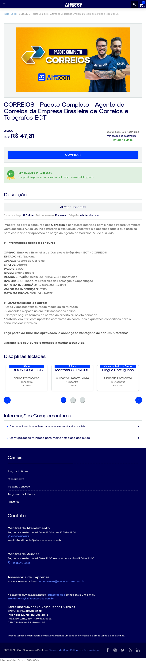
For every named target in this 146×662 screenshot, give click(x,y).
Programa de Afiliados (22, 494)
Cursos (14, 13)
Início (6, 13)
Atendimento (16, 479)
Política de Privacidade (84, 650)
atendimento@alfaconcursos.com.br (31, 599)
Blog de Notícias (18, 471)
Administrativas (89, 215)
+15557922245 (21, 563)
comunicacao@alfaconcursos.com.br (61, 581)
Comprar (73, 155)
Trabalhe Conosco (19, 487)
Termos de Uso (55, 595)
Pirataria (13, 502)
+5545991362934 (20, 536)
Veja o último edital (75, 207)
